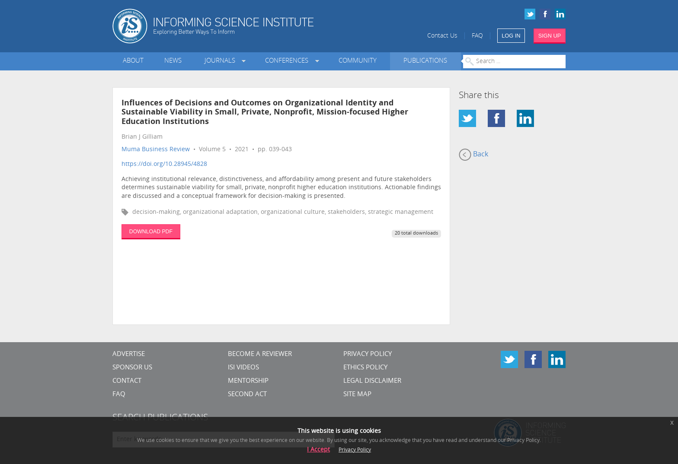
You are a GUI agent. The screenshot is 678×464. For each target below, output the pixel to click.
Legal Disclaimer (372, 381)
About (133, 61)
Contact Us (442, 36)
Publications (425, 61)
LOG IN (511, 35)
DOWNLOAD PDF (151, 232)
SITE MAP (357, 394)
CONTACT (126, 381)
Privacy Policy (367, 354)
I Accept (318, 450)
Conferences (288, 61)
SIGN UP (549, 35)
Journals (222, 61)
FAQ (477, 36)
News (173, 61)
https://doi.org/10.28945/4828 (164, 164)
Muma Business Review (156, 149)
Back (473, 155)
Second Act (247, 394)
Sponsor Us (132, 368)
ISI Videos (243, 368)
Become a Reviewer (260, 354)
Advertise (128, 354)
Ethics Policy (365, 368)
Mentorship (248, 381)
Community (358, 61)
